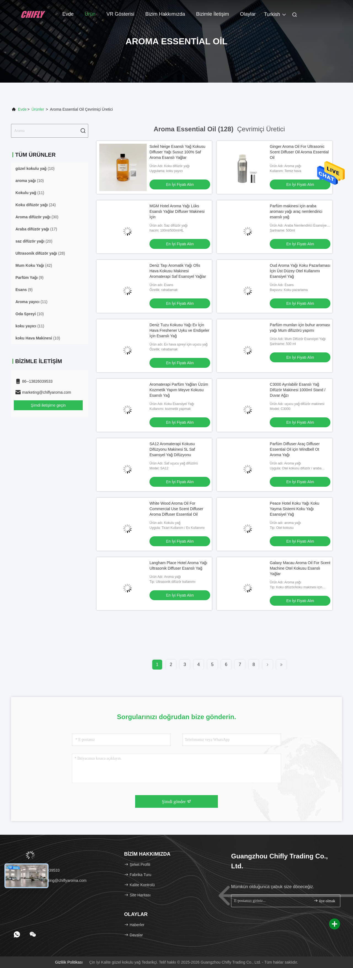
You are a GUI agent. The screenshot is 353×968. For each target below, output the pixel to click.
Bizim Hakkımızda (165, 14)
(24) (35, 205)
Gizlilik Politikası (69, 962)
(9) (29, 277)
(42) (33, 265)
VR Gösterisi (120, 14)
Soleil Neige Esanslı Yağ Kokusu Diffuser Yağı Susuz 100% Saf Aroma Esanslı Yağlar (177, 152)
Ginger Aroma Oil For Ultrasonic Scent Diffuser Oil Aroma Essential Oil (299, 152)
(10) (35, 168)
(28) (40, 253)
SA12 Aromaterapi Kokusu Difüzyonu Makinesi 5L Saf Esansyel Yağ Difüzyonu (172, 449)
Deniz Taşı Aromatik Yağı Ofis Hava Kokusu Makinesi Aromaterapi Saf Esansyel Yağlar (177, 271)
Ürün (90, 14)
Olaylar (248, 14)
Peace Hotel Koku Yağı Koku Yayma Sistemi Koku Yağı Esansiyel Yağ (294, 508)
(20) (33, 241)
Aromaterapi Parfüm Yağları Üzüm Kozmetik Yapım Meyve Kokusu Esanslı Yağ (178, 390)
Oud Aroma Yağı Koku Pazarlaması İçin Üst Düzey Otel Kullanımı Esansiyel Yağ (300, 271)
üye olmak (324, 900)
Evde (68, 14)
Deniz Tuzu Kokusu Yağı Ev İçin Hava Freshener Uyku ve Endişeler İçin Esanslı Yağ (179, 330)
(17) (36, 229)
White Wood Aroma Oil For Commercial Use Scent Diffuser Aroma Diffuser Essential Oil (176, 508)
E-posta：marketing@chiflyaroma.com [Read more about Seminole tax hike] (51, 880)
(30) (36, 217)
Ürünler (37, 109)
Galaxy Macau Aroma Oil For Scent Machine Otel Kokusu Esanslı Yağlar (300, 568)
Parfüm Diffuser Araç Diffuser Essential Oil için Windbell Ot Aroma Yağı (295, 449)
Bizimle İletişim (212, 14)
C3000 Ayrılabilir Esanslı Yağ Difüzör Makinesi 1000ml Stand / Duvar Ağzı (297, 390)
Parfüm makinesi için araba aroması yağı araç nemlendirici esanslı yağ (296, 211)
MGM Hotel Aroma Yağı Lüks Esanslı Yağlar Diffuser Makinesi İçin (177, 211)
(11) (29, 193)
